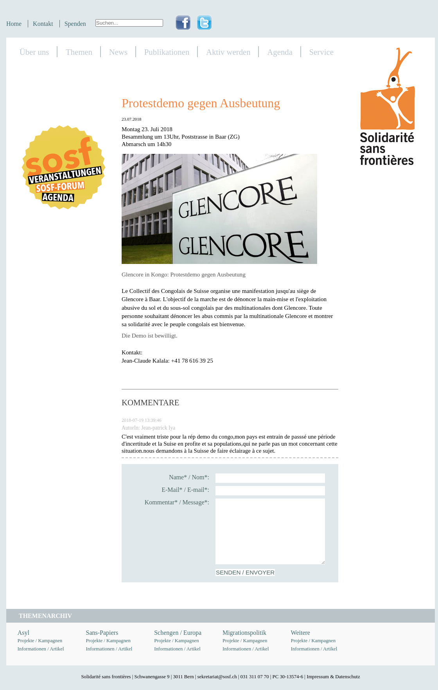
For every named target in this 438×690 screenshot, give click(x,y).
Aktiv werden (228, 51)
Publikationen (167, 51)
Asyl (23, 632)
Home (14, 23)
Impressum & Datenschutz (333, 676)
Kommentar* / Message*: (177, 502)
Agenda (280, 51)
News (118, 51)
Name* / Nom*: (189, 477)
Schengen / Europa (177, 632)
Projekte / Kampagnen (40, 640)
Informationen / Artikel (41, 649)
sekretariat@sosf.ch (217, 676)
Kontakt (43, 23)
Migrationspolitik (244, 632)
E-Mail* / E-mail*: (185, 489)
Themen (79, 51)
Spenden (75, 23)
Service (321, 51)
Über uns (34, 51)
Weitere (300, 632)
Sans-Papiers (102, 632)
